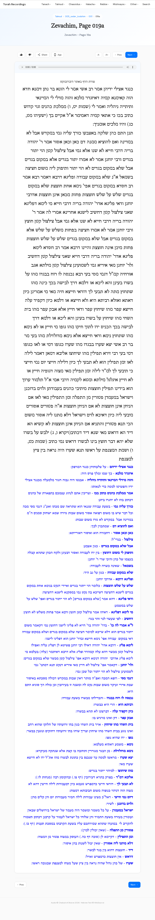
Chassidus (75, 4)
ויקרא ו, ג (60, 432)
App (57, 54)
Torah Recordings (14, 4)
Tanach (46, 4)
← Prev (118, 54)
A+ (106, 55)
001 (90, 16)
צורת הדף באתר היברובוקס (77, 82)
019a (98, 16)
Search (146, 4)
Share (42, 54)
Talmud (60, 4)
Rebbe (104, 4)
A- (99, 55)
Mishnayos (119, 4)
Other (134, 4)
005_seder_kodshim (75, 16)
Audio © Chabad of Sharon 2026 (65, 902)
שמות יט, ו (79, 106)
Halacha (91, 4)
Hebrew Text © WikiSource (92, 902)
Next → (131, 54)
